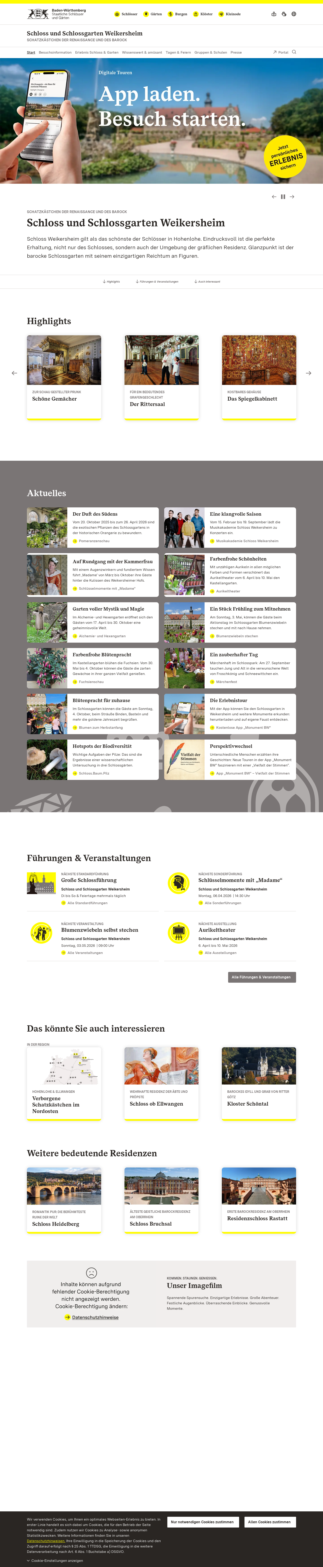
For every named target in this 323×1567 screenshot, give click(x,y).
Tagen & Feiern (178, 52)
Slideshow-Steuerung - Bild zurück (274, 197)
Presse (236, 52)
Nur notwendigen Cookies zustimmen (202, 1522)
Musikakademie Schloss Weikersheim (244, 541)
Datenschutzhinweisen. (46, 1541)
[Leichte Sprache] (274, 14)
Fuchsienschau (88, 682)
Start (31, 52)
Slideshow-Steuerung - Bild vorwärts (292, 197)
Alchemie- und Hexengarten (99, 636)
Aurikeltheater (225, 591)
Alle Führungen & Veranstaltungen (261, 977)
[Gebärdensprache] (284, 14)
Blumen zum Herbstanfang (98, 728)
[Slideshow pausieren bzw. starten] (283, 197)
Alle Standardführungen (84, 903)
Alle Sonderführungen (220, 903)
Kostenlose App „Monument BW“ (240, 728)
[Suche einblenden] (294, 52)
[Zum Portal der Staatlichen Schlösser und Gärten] (56, 14)
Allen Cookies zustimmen (269, 1522)
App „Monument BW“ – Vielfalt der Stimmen (250, 773)
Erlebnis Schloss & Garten (96, 52)
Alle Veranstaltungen (82, 953)
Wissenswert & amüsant (142, 52)
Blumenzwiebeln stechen (234, 636)
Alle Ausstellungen (217, 953)
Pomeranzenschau (91, 541)
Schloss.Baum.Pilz (91, 773)
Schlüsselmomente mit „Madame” (104, 588)
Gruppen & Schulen (210, 52)
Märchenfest (223, 682)
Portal (280, 52)
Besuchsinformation (55, 52)
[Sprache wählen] (294, 14)
